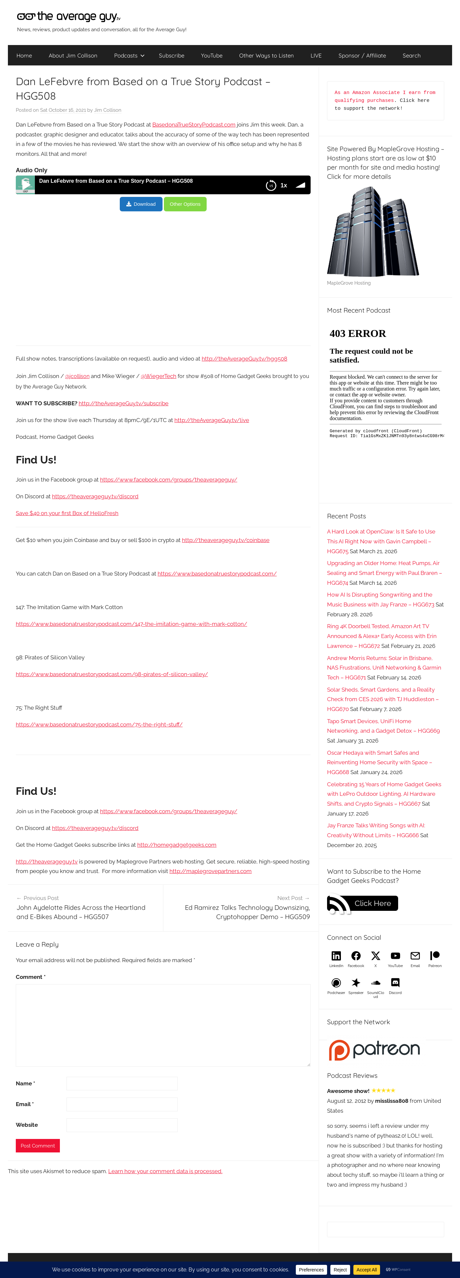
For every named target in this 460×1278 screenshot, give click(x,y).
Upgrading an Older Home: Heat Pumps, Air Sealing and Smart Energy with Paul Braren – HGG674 (384, 573)
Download (145, 204)
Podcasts (129, 55)
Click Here (373, 903)
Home (24, 55)
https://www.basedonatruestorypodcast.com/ (217, 573)
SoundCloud (375, 995)
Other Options (185, 204)
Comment (31, 977)
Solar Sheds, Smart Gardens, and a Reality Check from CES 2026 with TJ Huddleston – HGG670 (383, 699)
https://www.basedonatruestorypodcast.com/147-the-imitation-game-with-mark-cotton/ (131, 624)
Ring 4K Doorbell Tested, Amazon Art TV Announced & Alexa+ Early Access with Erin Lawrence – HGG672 (382, 636)
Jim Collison (107, 110)
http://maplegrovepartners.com (210, 871)
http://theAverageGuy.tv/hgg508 (244, 358)
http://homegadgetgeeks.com (177, 844)
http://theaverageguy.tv (47, 861)
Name (25, 1083)
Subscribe (171, 55)
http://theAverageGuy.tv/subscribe (123, 403)
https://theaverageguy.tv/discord (95, 496)
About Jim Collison (73, 55)
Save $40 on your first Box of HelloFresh (67, 513)
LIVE (316, 55)
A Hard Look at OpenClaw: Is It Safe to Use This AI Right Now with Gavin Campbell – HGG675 (381, 541)
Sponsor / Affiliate (362, 55)
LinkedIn (336, 966)
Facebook (356, 966)
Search (412, 55)
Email (25, 1104)
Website (27, 1125)
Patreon (435, 966)
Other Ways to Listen (266, 55)
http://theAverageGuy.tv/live (211, 420)
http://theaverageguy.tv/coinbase (225, 540)
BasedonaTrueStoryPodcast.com (194, 124)
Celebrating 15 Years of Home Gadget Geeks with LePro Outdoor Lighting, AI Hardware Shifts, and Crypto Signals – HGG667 (384, 794)
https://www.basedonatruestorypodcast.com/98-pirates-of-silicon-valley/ (112, 674)
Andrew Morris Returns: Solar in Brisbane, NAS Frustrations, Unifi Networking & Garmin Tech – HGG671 (384, 668)
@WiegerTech (158, 376)
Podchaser (336, 993)
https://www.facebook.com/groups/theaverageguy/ (168, 479)
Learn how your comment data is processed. (165, 1171)
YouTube (211, 55)
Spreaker (356, 993)
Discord (395, 993)
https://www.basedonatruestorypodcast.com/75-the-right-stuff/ (99, 724)
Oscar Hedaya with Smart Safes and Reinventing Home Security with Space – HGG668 (379, 762)
